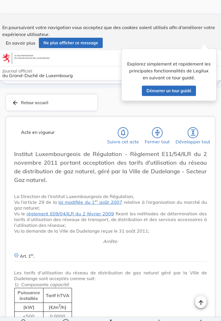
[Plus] (200, 312)
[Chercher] (24, 312)
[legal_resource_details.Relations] (110, 312)
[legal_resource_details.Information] (66, 312)
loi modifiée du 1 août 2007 (90, 203)
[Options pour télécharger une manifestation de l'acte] (158, 312)
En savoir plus (20, 28)
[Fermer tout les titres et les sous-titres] (157, 133)
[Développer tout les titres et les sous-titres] (193, 133)
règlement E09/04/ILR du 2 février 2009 (70, 215)
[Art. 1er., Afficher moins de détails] (110, 254)
